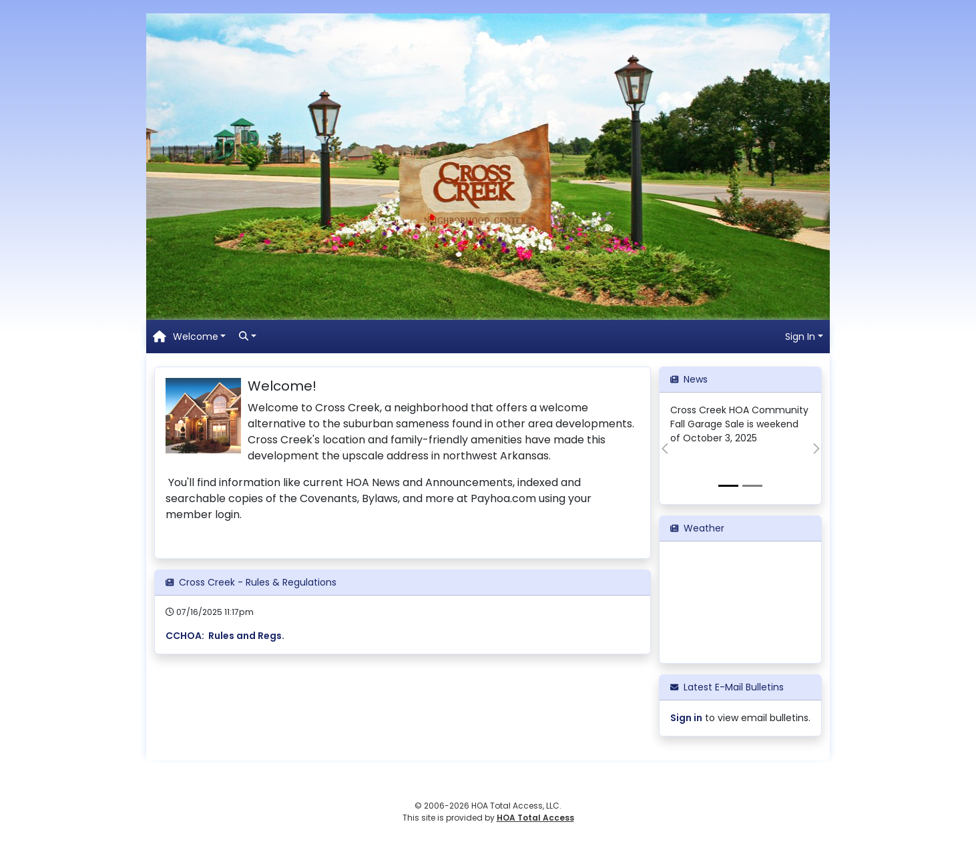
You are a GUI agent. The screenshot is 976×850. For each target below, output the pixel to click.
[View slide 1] (728, 485)
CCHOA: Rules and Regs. (225, 635)
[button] (199, 337)
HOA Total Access (535, 817)
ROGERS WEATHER (740, 602)
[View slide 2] (752, 485)
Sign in (686, 717)
